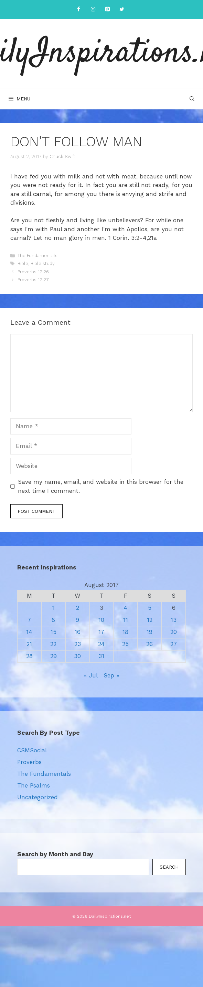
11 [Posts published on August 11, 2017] (125, 619)
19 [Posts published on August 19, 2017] (149, 631)
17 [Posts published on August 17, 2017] (101, 631)
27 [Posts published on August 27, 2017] (173, 644)
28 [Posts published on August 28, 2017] (29, 656)
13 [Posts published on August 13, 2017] (174, 619)
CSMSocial (32, 750)
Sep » (111, 675)
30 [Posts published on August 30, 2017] (77, 656)
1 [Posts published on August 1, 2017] (53, 607)
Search (169, 867)
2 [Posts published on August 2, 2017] (77, 607)
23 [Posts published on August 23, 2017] (77, 644)
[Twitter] (122, 9)
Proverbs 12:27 (33, 279)
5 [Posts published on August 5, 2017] (149, 607)
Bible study (43, 263)
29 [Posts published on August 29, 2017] (53, 656)
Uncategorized (37, 797)
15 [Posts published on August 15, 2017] (53, 631)
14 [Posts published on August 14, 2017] (29, 631)
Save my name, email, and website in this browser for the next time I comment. (100, 486)
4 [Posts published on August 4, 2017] (125, 607)
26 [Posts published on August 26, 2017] (149, 644)
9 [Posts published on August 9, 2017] (77, 619)
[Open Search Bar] (192, 98)
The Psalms (33, 785)
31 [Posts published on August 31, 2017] (101, 656)
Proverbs (29, 762)
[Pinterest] (107, 9)
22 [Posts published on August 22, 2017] (53, 644)
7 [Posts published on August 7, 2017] (29, 619)
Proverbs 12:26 (33, 271)
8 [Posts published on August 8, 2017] (53, 619)
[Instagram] (93, 9)
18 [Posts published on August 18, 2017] (125, 631)
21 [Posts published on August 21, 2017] (29, 644)
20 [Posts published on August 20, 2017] (173, 631)
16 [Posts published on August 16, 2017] (78, 631)
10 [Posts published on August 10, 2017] (101, 619)
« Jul (90, 675)
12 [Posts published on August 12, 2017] (149, 619)
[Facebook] (78, 9)
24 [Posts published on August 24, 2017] (101, 644)
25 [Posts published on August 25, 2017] (125, 644)
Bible (23, 263)
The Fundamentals (37, 255)
